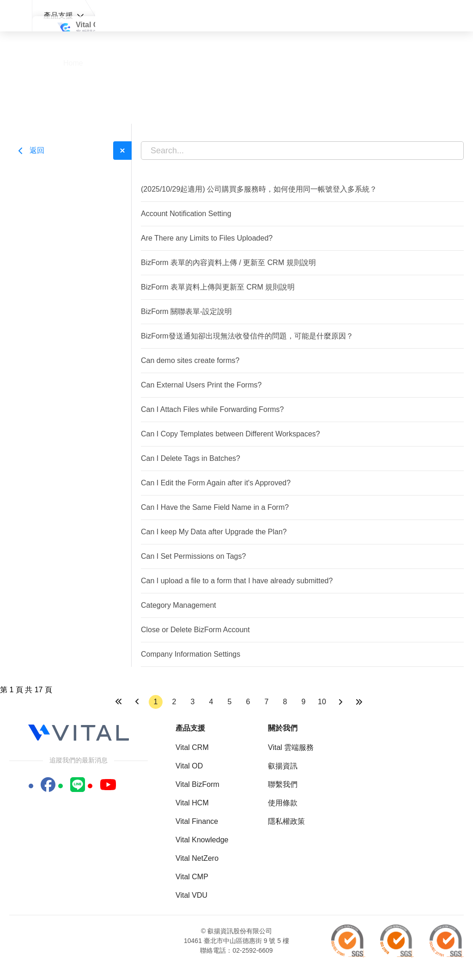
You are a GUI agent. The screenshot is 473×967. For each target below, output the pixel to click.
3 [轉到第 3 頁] (193, 702)
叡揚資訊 (282, 766)
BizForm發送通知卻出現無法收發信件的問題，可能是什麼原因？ (247, 336)
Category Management (178, 605)
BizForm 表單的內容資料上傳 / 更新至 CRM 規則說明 (228, 262)
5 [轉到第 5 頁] (230, 702)
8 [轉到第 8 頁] (285, 702)
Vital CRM (192, 747)
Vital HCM (192, 803)
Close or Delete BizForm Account (195, 630)
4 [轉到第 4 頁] (211, 702)
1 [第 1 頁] (156, 702)
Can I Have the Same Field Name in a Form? (215, 507)
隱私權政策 (286, 821)
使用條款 (282, 803)
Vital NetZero (197, 858)
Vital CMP (192, 877)
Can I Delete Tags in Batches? (190, 458)
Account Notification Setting (186, 214)
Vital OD (189, 766)
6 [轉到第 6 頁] (248, 702)
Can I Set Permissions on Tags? (193, 556)
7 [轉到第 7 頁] (267, 702)
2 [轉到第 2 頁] (174, 702)
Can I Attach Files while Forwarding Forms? (212, 409)
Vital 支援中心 (15, 16)
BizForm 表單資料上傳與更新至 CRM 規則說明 (218, 287)
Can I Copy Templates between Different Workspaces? (230, 434)
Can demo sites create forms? (190, 360)
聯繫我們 (282, 784)
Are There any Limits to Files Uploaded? (207, 238)
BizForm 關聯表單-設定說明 (186, 311)
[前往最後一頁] (359, 702)
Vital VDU (191, 895)
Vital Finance (197, 821)
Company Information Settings (190, 654)
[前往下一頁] (340, 702)
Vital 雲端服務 (291, 747)
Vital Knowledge (202, 840)
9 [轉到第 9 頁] (304, 702)
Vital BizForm (197, 784)
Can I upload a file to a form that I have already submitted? (237, 581)
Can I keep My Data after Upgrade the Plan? (214, 532)
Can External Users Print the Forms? (201, 385)
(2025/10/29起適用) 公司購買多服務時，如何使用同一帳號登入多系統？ (259, 189)
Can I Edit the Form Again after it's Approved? (216, 483)
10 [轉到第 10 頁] (322, 702)
